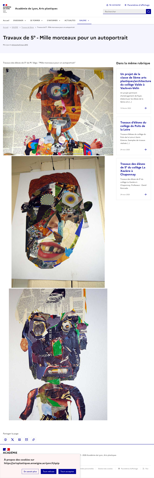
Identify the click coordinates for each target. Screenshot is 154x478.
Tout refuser (48, 471)
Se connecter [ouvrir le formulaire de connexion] (115, 5)
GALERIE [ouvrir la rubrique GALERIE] (15, 27)
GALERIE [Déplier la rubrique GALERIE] (82, 20)
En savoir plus (30, 471)
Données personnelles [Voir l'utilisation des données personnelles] (86, 469)
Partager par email (26, 439)
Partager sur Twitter (12, 439)
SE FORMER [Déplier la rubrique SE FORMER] (35, 20)
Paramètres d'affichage (129, 469)
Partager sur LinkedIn (19, 439)
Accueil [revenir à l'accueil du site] (6, 20)
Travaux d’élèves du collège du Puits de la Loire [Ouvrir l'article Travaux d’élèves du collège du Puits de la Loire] (133, 126)
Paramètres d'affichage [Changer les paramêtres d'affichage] (138, 5)
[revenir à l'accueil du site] (36, 8)
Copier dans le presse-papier (33, 439)
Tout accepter (67, 471)
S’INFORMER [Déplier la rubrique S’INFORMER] (52, 20)
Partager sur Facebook (5, 439)
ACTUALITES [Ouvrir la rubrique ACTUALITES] (70, 20)
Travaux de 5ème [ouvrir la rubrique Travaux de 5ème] (28, 27)
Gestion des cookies (105, 469)
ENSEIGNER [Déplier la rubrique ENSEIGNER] (18, 20)
